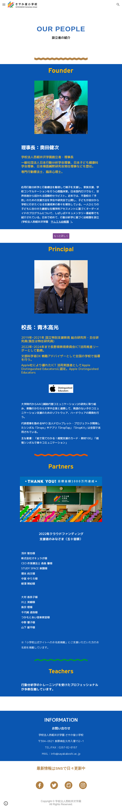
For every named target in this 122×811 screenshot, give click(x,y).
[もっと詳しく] (61, 236)
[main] (61, 31)
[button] (4, 4)
